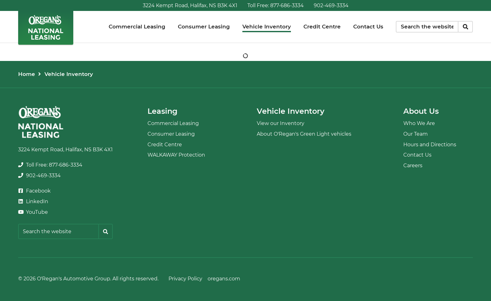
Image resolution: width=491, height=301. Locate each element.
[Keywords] (427, 27)
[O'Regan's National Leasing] (45, 27)
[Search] (465, 27)
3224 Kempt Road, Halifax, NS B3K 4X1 (190, 5)
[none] (275, 5)
